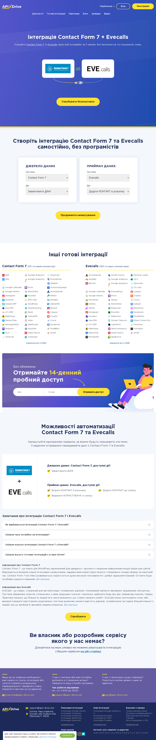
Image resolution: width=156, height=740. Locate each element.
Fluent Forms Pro (142, 320)
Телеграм (32, 337)
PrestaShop (56, 279)
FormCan (138, 324)
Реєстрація (143, 6)
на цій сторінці (91, 651)
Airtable (54, 300)
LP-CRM (9, 312)
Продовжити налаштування (78, 215)
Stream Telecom (119, 320)
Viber (30, 320)
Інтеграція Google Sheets (73, 711)
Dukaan (137, 304)
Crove (53, 320)
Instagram (10, 296)
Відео (107, 14)
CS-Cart (137, 287)
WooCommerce (119, 329)
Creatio (53, 316)
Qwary (114, 300)
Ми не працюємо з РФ (137, 720)
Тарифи (130, 718)
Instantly (9, 300)
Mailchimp (10, 316)
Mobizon (9, 329)
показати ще (67, 724)
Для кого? (37, 14)
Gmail (53, 333)
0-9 (146, 733)
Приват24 (116, 337)
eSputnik (32, 329)
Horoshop (93, 300)
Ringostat (116, 308)
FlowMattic (139, 316)
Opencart (55, 275)
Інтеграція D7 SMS (102, 718)
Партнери (74, 14)
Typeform (116, 324)
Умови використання (136, 711)
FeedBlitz (54, 329)
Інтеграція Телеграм (71, 713)
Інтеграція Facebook (71, 716)
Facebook (55, 324)
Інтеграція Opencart (71, 720)
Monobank (94, 337)
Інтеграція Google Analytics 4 (107, 712)
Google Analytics (36, 275)
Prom (30, 287)
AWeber (54, 283)
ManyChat (94, 333)
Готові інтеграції (56, 14)
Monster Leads (141, 275)
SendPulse (33, 304)
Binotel (53, 308)
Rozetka (32, 296)
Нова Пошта (34, 333)
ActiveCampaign (58, 287)
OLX (7, 333)
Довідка (96, 14)
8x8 (7, 275)
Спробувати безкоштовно (78, 102)
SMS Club (32, 300)
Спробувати (78, 617)
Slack (30, 312)
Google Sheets (12, 291)
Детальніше (43, 579)
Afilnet (53, 296)
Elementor (139, 308)
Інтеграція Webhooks (71, 718)
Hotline (92, 304)
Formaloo (138, 329)
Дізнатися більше (47, 737)
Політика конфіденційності (139, 713)
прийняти (67, 735)
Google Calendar (13, 287)
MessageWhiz (12, 324)
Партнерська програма (137, 716)
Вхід (123, 6)
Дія (27, 186)
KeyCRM (9, 308)
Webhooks (33, 324)
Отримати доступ (93, 392)
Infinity (92, 308)
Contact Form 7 (35, 45)
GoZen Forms (117, 275)
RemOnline (33, 291)
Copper (54, 312)
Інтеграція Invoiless (103, 716)
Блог (85, 14)
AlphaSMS (55, 304)
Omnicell (9, 337)
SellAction (116, 316)
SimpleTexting (34, 308)
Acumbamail (56, 291)
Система (30, 172)
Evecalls (52, 45)
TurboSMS (32, 316)
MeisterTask (11, 320)
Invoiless (93, 316)
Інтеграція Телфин (103, 720)
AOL (7, 279)
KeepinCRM (10, 304)
